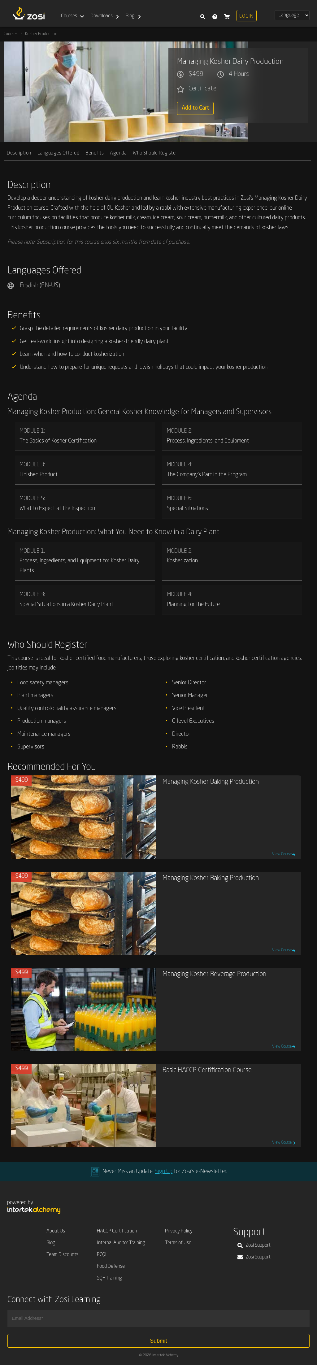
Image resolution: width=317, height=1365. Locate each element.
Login (246, 16)
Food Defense (111, 1266)
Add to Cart (195, 108)
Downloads (101, 16)
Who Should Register (155, 152)
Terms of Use (178, 1243)
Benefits (94, 152)
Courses (69, 16)
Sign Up (163, 1171)
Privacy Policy (179, 1231)
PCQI (101, 1254)
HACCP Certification (117, 1231)
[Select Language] (292, 15)
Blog (130, 16)
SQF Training (109, 1278)
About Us (55, 1231)
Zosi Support (254, 1245)
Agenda (118, 152)
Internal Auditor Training (121, 1243)
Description (19, 152)
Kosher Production (41, 34)
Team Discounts (62, 1254)
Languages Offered (58, 152)
